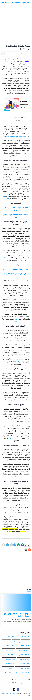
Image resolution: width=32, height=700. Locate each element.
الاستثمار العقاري (10, 663)
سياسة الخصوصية (25, 683)
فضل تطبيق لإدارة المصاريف (16, 136)
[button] (6, 2)
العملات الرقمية (25, 672)
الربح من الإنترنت (25, 636)
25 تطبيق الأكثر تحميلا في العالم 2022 (16, 269)
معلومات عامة (25, 645)
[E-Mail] (11, 545)
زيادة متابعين (9, 654)
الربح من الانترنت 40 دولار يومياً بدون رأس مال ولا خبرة (17, 615)
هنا (4, 196)
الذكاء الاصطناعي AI (10, 659)
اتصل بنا (28, 679)
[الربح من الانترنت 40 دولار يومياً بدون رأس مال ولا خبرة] (16, 602)
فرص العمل (26, 641)
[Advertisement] (16, 24)
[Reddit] (29, 549)
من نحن (14, 679)
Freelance (10, 668)
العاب (4, 672)
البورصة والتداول (9, 650)
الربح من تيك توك (13, 672)
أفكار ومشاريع (10, 636)
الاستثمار (16, 641)
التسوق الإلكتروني (24, 654)
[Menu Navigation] (3, 2)
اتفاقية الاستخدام (11, 683)
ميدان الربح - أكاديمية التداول (20, 2)
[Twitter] (15, 545)
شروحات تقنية (11, 645)
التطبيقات (7, 641)
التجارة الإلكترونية (24, 663)
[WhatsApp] (18, 545)
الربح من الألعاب (25, 668)
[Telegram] (7, 545)
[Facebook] (22, 545)
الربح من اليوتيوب (24, 659)
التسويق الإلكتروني (24, 650)
